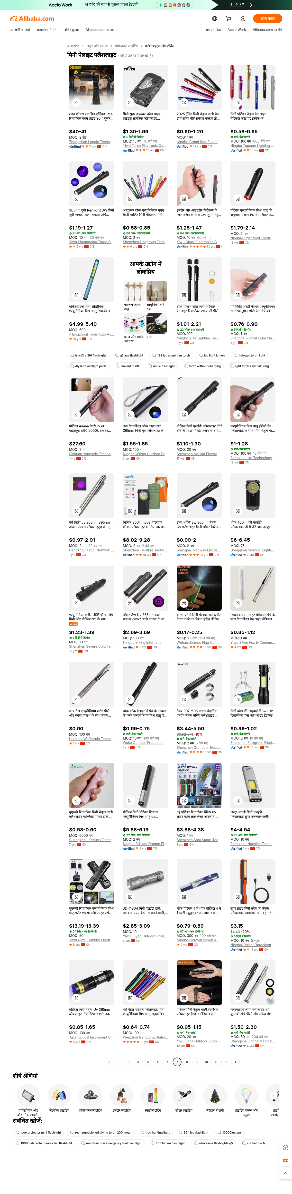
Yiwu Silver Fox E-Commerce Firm (252, 643)
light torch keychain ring (241, 366)
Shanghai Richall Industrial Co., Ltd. (252, 338)
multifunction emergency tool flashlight (106, 1143)
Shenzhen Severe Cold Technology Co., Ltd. (91, 646)
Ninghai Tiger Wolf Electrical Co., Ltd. (252, 238)
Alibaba (73, 46)
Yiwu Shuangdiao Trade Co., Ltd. (91, 242)
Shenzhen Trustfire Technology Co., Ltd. (145, 550)
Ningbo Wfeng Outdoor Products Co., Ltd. (145, 454)
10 (206, 1062)
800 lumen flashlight (159, 1143)
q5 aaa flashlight (126, 355)
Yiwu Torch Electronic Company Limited (145, 146)
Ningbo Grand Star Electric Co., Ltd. (199, 142)
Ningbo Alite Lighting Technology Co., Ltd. (199, 338)
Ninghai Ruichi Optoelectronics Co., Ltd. (252, 945)
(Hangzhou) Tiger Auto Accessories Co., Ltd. (91, 334)
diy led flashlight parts (87, 366)
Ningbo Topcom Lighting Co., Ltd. (252, 146)
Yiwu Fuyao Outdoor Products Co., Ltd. (145, 936)
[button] (76, 102)
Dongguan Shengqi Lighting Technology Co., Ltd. (252, 550)
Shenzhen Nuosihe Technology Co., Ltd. (252, 844)
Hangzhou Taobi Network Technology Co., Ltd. (91, 550)
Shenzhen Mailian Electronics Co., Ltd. (199, 454)
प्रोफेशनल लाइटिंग (125, 46)
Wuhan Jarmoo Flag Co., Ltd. (198, 643)
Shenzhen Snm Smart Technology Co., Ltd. (199, 840)
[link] (285, 1147)
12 (226, 1062)
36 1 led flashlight (184, 1133)
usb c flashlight (158, 366)
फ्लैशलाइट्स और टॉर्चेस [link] (158, 46)
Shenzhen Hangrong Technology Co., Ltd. (145, 242)
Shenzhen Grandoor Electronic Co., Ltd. (199, 748)
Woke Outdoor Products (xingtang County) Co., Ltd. (145, 743)
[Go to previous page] (109, 1062)
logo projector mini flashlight (37, 1133)
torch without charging (197, 366)
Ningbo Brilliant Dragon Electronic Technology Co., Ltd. (145, 844)
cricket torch (240, 1143)
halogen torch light (242, 355)
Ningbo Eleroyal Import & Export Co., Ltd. (199, 940)
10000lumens (219, 1133)
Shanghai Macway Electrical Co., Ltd (199, 550)
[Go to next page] (235, 1062)
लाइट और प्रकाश (96, 46)
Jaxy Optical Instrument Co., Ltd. (91, 1037)
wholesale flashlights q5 (202, 1143)
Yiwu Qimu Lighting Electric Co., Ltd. (91, 940)
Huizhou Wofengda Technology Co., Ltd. (91, 739)
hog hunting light (147, 1133)
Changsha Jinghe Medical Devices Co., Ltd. (252, 1041)
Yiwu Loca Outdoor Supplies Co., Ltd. (199, 1041)
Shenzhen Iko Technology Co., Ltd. (252, 458)
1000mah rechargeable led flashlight (42, 1143)
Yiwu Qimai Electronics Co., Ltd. (199, 242)
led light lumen (206, 355)
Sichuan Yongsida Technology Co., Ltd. (91, 454)
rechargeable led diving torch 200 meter (96, 1133)
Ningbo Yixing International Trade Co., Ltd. (145, 643)
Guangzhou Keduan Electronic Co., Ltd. (91, 840)
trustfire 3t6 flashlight (87, 355)
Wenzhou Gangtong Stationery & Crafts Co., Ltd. (145, 1037)
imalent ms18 (124, 366)
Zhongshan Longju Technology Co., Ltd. (91, 142)
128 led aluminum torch (166, 355)
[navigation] (37, 554)
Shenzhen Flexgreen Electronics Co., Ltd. (252, 743)
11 (216, 1062)
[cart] (229, 19)
